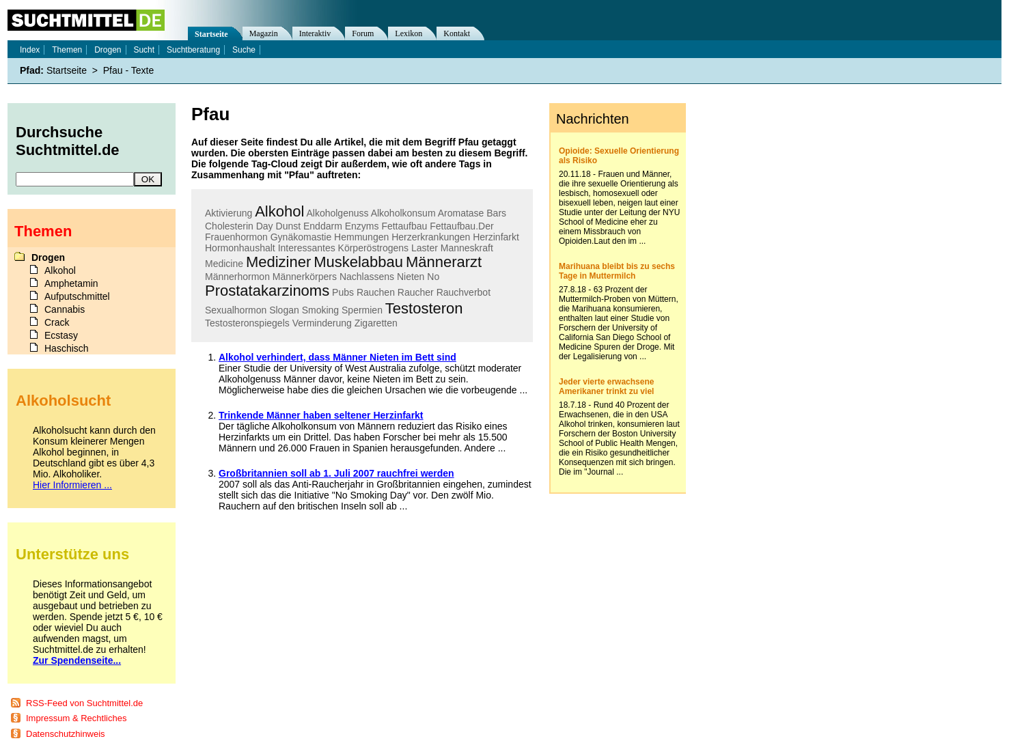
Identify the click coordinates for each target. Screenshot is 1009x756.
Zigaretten (376, 323)
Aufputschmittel (77, 296)
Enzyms (362, 226)
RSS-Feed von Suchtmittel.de (84, 703)
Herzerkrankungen (430, 237)
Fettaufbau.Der (461, 226)
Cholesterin (229, 226)
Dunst (288, 226)
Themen (67, 50)
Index (30, 50)
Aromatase (461, 213)
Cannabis (64, 309)
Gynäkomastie (301, 237)
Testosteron (424, 308)
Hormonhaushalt (240, 247)
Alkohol (279, 211)
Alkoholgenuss (337, 213)
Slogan (284, 310)
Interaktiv (315, 33)
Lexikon (408, 33)
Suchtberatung (193, 50)
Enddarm (322, 226)
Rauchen (376, 292)
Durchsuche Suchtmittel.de (68, 141)
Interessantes (306, 247)
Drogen (107, 50)
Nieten (410, 276)
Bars (496, 213)
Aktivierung (228, 213)
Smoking (320, 310)
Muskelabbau (358, 261)
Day (264, 226)
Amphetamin (71, 283)
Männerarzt (444, 261)
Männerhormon (237, 276)
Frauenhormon (236, 237)
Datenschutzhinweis (65, 734)
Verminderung (322, 323)
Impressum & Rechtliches (76, 718)
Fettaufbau (404, 226)
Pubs (343, 292)
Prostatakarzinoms (267, 290)
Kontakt (456, 33)
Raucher (416, 292)
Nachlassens (367, 276)
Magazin (263, 33)
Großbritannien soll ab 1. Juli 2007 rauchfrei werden (336, 473)
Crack (57, 322)
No (433, 276)
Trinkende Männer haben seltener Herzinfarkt (321, 415)
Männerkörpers (305, 276)
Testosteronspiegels (247, 323)
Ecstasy (61, 335)
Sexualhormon (235, 310)
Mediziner (278, 261)
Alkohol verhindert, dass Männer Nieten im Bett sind (337, 357)
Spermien (362, 310)
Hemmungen (361, 237)
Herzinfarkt (496, 237)
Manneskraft (467, 247)
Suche (243, 50)
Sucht (143, 50)
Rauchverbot (463, 292)
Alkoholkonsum (403, 213)
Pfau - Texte (128, 70)
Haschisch (66, 348)
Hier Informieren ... (72, 484)
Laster (424, 247)
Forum (363, 33)
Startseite (211, 34)
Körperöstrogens (373, 247)
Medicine (224, 263)
